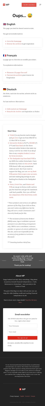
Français (33, 396)
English (22, 396)
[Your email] (22, 332)
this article (29, 164)
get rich (15, 138)
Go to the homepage (14, 41)
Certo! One (18, 184)
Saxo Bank (19, 145)
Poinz (12, 184)
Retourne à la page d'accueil (17, 72)
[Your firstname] (22, 326)
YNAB (12, 135)
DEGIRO (32, 143)
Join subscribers (29, 4)
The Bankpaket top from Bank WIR (22, 158)
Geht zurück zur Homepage (17, 109)
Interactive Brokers (16, 143)
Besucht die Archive (14, 111)
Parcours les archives (14, 75)
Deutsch (27, 396)
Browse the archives (14, 44)
